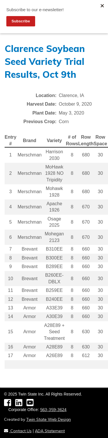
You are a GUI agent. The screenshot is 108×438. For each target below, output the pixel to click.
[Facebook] (9, 404)
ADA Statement (50, 430)
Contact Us (18, 430)
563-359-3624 (53, 409)
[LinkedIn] (20, 404)
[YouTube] (31, 404)
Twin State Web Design (48, 419)
